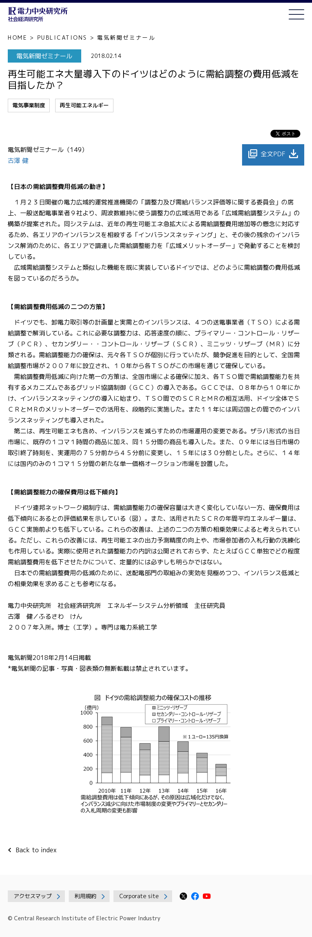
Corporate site (139, 896)
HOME (17, 37)
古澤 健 (19, 160)
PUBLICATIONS (62, 37)
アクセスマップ (33, 896)
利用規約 (85, 896)
